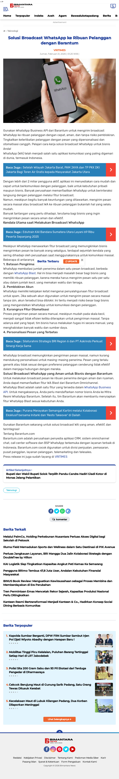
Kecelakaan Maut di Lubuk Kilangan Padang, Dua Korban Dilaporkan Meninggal (48, 702)
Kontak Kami (90, 761)
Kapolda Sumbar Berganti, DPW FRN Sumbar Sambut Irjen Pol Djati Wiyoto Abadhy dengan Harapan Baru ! (49, 637)
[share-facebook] (50, 511)
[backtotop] (59, 733)
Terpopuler (22, 15)
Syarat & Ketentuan (48, 761)
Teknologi (11, 490)
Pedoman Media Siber (87, 757)
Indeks (38, 15)
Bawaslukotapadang (85, 15)
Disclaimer (50, 757)
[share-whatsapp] (62, 511)
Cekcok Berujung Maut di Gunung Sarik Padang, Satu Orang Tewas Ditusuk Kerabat (50, 686)
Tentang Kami (65, 757)
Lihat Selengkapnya (59, 719)
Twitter (67, 750)
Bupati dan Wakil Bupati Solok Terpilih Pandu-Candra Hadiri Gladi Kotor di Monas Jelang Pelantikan (56, 475)
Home (7, 15)
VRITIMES (61, 456)
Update (71, 261)
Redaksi (17, 757)
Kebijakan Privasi (33, 757)
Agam (63, 15)
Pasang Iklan (29, 761)
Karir (103, 757)
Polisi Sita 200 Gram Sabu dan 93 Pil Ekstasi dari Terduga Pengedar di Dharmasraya (47, 670)
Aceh (50, 15)
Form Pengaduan (70, 761)
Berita (107, 15)
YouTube (75, 750)
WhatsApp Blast (25, 273)
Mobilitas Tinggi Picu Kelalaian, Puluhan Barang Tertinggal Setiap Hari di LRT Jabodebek (48, 653)
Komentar (59, 519)
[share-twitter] (56, 511)
